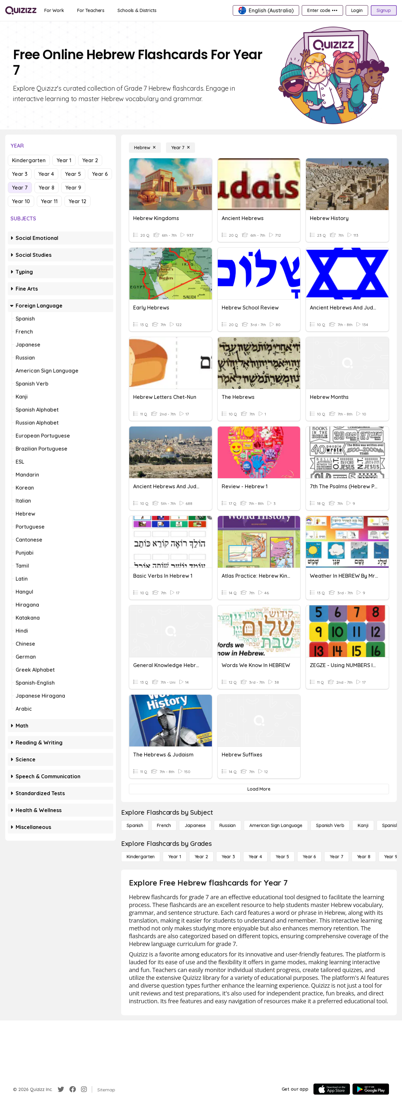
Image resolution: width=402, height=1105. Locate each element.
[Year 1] (174, 856)
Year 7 (20, 187)
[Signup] (384, 10)
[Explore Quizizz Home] (20, 10)
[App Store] (331, 1089)
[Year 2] (201, 856)
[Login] (357, 10)
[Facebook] (72, 1089)
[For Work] (54, 10)
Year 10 (21, 201)
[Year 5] (282, 856)
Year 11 (49, 201)
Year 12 (77, 201)
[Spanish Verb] (330, 825)
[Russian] (227, 825)
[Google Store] (371, 1089)
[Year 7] (180, 147)
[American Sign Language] (276, 825)
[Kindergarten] (140, 856)
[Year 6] (309, 856)
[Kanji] (363, 825)
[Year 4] (255, 856)
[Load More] (259, 789)
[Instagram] (84, 1089)
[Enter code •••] (322, 10)
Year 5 (73, 174)
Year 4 (46, 174)
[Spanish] (135, 825)
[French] (163, 825)
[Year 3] (228, 856)
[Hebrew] (145, 147)
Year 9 (73, 187)
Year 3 (19, 174)
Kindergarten (29, 160)
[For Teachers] (91, 10)
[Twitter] (61, 1089)
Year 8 (46, 187)
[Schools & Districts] (136, 10)
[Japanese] (195, 825)
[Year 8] (364, 856)
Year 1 (64, 160)
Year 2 (90, 160)
